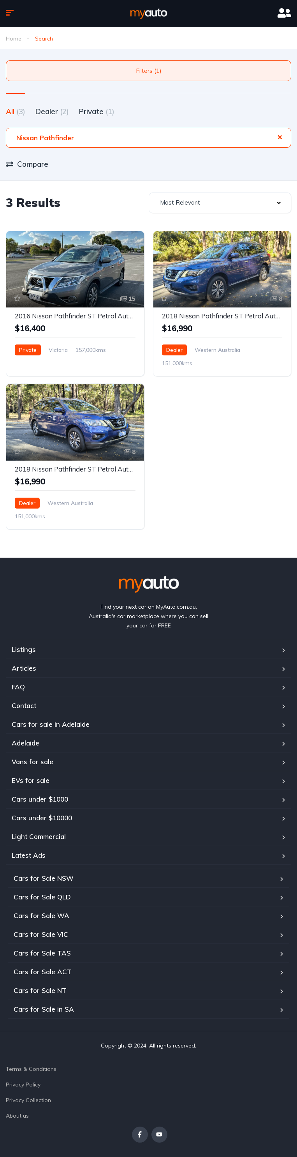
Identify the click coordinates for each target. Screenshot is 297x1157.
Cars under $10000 (42, 818)
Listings (24, 649)
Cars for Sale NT (40, 990)
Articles (24, 668)
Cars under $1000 (40, 799)
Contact (24, 705)
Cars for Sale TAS (42, 953)
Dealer (52, 111)
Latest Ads (29, 855)
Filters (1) (149, 70)
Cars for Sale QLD (42, 897)
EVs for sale (30, 780)
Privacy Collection (28, 1100)
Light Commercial (39, 836)
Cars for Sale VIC (41, 934)
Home (13, 38)
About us (17, 1115)
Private (96, 111)
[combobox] (220, 203)
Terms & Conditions (31, 1068)
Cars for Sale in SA (44, 1009)
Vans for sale (32, 762)
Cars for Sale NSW (44, 878)
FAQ (18, 687)
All (15, 111)
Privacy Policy (23, 1084)
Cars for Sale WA (41, 915)
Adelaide (25, 743)
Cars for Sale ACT (43, 972)
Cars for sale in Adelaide (51, 724)
